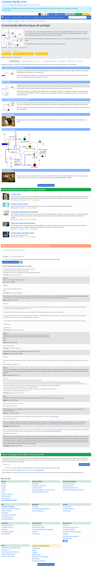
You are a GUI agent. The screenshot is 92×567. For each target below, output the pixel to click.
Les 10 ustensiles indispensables (41, 508)
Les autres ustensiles (37, 510)
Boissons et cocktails (7, 494)
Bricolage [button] (35, 17)
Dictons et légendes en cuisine (40, 492)
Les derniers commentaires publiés (11, 547)
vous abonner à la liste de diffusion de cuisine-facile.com (27, 472)
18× (10, 47)
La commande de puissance (49, 61)
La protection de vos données (71, 536)
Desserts (4, 490)
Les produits (5, 513)
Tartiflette (34, 552)
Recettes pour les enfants (39, 485)
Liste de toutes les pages (19, 204)
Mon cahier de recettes (38, 527)
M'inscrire (35, 531)
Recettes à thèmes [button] (17, 17)
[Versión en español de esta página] (45, 14)
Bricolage (16, 21)
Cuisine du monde (37, 487)
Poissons (4, 485)
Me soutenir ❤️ (61, 17)
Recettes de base (6, 496)
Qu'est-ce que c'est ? (37, 525)
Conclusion (79, 61)
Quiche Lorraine (36, 554)
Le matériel (35, 506)
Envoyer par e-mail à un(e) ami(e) (23, 54)
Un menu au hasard (68, 485)
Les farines (4, 529)
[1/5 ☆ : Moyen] (12, 50)
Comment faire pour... (69, 508)
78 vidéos (37, 5)
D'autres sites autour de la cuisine (22, 233)
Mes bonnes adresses (7, 519)
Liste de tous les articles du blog (10, 552)
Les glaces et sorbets (7, 525)
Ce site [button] (42, 17)
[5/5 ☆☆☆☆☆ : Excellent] (19, 50)
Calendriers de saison (7, 517)
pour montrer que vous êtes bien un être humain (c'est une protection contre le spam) (32, 259)
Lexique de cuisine (6, 510)
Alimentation (61, 61)
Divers (23, 21)
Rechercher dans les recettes (70, 487)
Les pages (10, 21)
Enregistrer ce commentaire (10, 262)
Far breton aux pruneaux (39, 561)
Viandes (4, 487)
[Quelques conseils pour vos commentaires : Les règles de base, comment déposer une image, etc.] (21, 262)
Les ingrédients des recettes (9, 515)
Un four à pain (16, 194)
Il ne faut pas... (67, 510)
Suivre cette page (41, 54)
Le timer (37, 61)
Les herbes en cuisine (7, 527)
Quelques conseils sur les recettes (11, 508)
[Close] (90, 8)
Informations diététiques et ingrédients (24, 212)
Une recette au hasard (69, 483)
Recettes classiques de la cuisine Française (43, 490)
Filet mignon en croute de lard (40, 556)
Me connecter (36, 533)
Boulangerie (35, 483)
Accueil (3, 21)
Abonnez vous (70, 14)
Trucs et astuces (6, 498)
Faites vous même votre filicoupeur (23, 223)
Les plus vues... (6, 550)
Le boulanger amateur (8, 531)
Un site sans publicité (68, 529)
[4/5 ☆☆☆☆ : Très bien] (17, 50)
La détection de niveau (27, 61)
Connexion (86, 14)
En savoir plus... (7, 10)
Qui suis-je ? (51, 14)
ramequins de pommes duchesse (52, 431)
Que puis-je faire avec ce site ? (71, 527)
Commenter (6, 54)
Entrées (4, 483)
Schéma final (70, 61)
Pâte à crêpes (35, 558)
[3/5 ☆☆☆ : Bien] (15, 50)
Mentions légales (67, 538)
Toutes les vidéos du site (8, 556)
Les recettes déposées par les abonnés (73, 490)
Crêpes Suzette (36, 548)
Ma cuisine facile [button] (50, 17)
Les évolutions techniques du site (72, 531)
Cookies (34, 550)
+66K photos (29, 5)
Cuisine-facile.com (14, 1)
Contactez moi (60, 14)
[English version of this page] (42, 14)
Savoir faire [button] (27, 17)
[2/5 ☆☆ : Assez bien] (14, 50)
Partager (78, 14)
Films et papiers (6, 533)
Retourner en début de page (46, 185)
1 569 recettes (5, 5)
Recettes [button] (7, 17)
